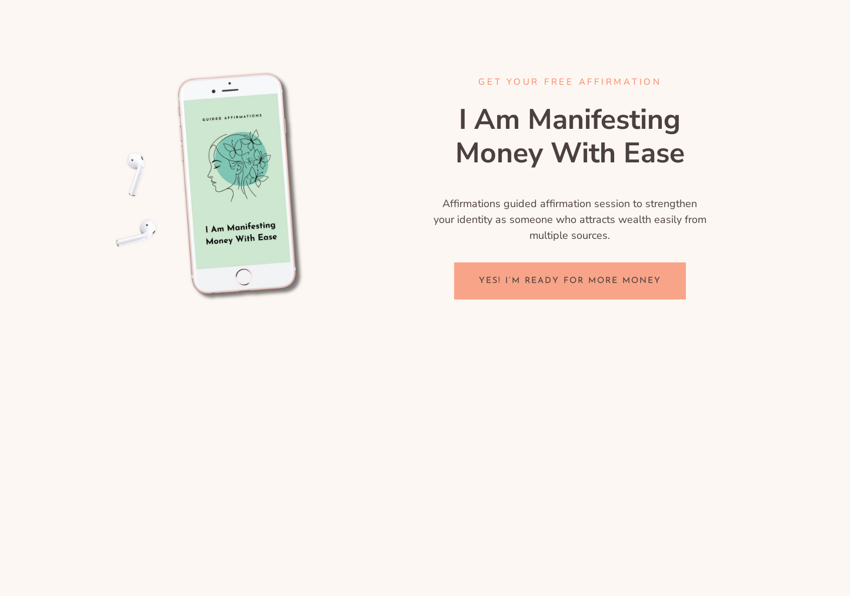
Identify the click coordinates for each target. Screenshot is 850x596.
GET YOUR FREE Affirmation (570, 82)
